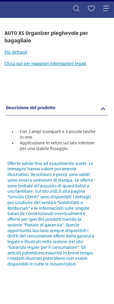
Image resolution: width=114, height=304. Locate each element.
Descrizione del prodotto (31, 108)
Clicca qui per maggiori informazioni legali (45, 63)
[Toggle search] (76, 8)
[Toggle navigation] (106, 8)
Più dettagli (15, 52)
